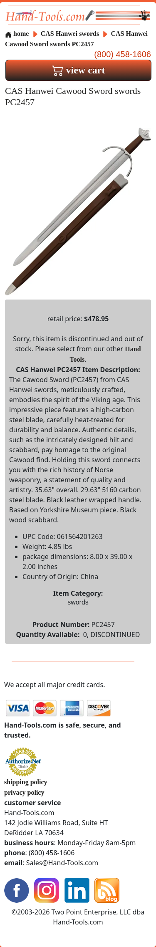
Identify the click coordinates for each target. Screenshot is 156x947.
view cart (78, 70)
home (17, 33)
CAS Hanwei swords (70, 33)
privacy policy (24, 792)
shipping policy (25, 782)
